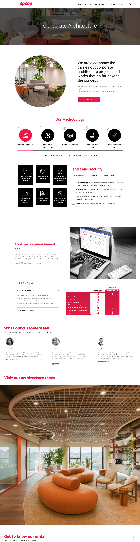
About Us (88, 4)
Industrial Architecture (15, 503)
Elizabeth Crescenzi (12, 360)
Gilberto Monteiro (103, 361)
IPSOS (53, 364)
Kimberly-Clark (101, 362)
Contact (122, 4)
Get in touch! (89, 99)
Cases (113, 4)
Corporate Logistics (63, 503)
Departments (100, 4)
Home (79, 4)
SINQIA (8, 361)
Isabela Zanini (56, 363)
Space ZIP (107, 503)
